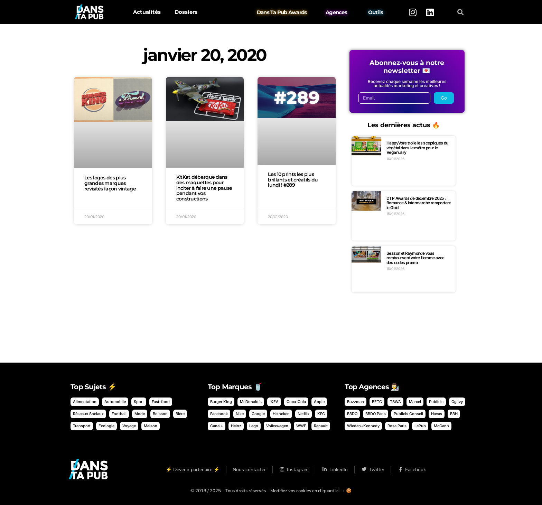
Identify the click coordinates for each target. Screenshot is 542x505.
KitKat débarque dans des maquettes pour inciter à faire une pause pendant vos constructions (204, 188)
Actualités (147, 12)
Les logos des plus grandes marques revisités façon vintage (110, 183)
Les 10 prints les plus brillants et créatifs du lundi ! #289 (293, 179)
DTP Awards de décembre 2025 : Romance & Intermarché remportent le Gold (418, 203)
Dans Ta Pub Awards (282, 12)
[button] (460, 12)
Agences (336, 12)
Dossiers (186, 12)
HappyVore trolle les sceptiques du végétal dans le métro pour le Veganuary (417, 147)
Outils (375, 12)
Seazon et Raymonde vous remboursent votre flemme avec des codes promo (415, 258)
